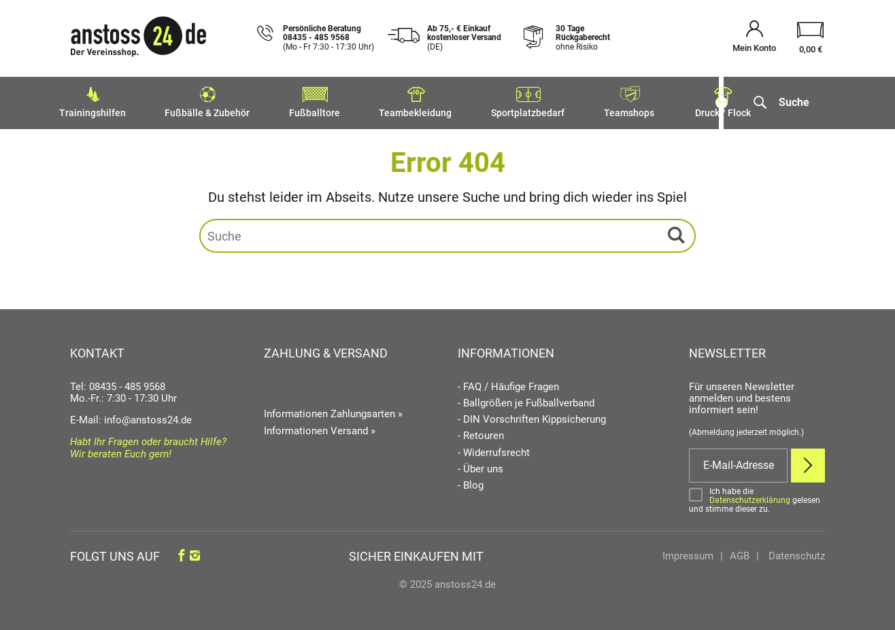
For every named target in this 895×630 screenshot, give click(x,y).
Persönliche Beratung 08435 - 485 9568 (328, 38)
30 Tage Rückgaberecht (583, 38)
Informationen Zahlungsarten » (333, 410)
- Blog (471, 482)
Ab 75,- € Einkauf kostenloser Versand (464, 38)
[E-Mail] (738, 462)
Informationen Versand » (319, 427)
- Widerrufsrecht (494, 449)
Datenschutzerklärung (749, 497)
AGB (739, 553)
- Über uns (480, 466)
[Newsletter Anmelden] (808, 462)
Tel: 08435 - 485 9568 (117, 383)
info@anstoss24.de (148, 416)
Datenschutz (795, 553)
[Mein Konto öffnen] (754, 38)
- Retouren (481, 433)
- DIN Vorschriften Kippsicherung (532, 416)
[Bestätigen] (757, 497)
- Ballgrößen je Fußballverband (526, 400)
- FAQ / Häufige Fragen (508, 383)
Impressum (687, 553)
